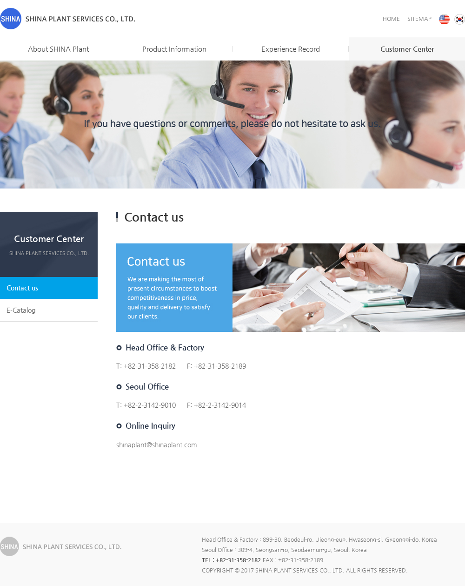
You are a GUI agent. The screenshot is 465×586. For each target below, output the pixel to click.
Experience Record (290, 49)
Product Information (174, 49)
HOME (391, 18)
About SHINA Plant (58, 49)
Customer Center (407, 49)
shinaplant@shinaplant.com (156, 444)
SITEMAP (419, 18)
